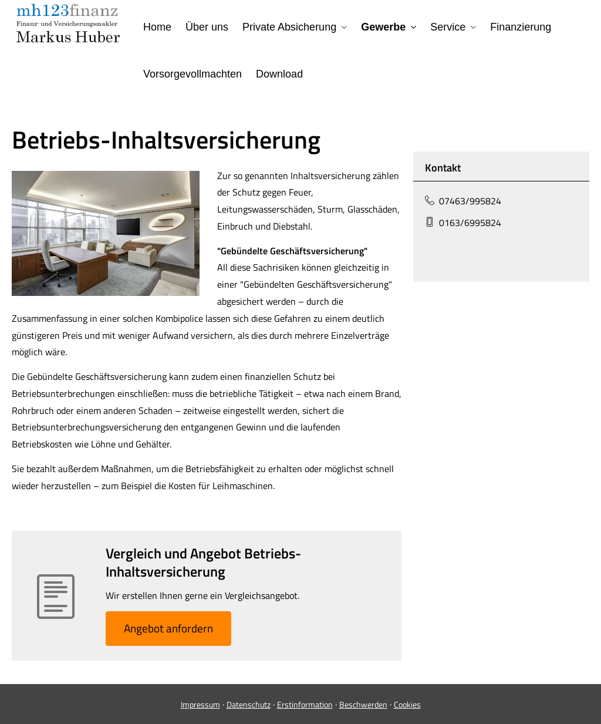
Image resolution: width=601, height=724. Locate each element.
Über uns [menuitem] (206, 27)
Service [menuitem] (447, 27)
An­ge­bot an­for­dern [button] (168, 628)
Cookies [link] (407, 704)
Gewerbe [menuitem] (383, 27)
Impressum (200, 704)
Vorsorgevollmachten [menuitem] (192, 74)
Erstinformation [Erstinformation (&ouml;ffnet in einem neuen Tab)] (305, 704)
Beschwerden (363, 704)
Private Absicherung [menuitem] (289, 27)
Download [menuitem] (279, 74)
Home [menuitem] (157, 27)
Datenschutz (249, 704)
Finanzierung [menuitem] (520, 27)
